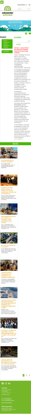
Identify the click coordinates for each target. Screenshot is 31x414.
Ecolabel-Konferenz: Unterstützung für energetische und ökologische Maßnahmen (8, 275)
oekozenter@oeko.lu (9, 400)
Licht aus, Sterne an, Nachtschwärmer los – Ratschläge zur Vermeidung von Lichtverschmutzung (8, 362)
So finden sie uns (6, 394)
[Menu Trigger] (2, 2)
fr (29, 4)
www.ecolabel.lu (18, 139)
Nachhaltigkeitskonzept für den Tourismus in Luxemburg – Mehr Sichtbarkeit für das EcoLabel (8, 219)
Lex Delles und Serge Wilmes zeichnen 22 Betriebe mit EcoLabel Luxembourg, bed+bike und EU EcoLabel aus (8, 190)
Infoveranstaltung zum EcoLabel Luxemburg (7, 161)
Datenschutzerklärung (7, 402)
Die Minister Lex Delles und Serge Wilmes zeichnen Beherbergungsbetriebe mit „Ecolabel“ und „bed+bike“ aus (8, 333)
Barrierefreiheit (21, 4)
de (26, 4)
